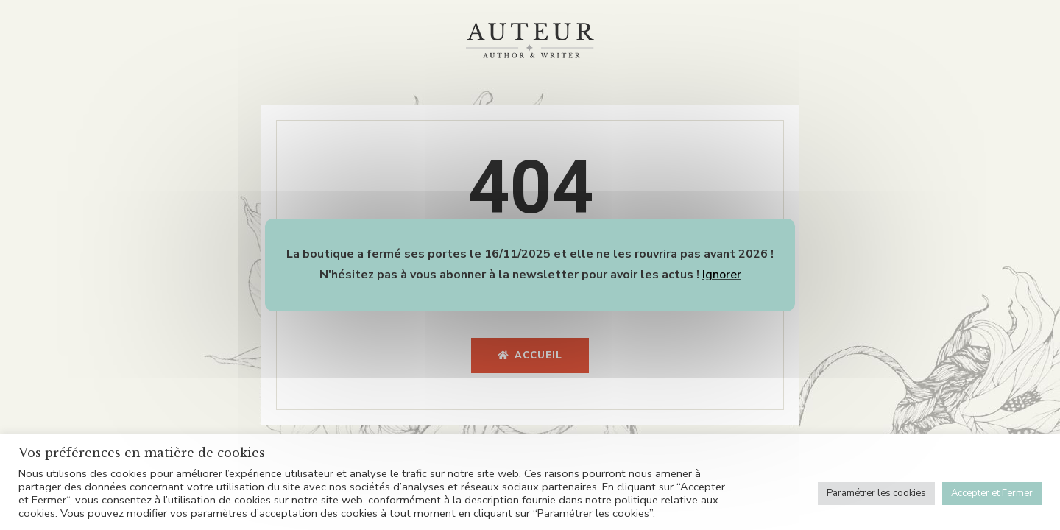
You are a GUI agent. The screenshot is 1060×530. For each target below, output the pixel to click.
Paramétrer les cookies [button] (876, 493)
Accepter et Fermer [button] (992, 493)
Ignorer (721, 274)
